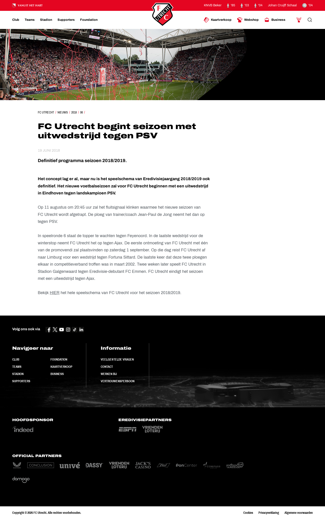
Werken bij (109, 374)
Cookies (248, 513)
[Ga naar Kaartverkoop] (218, 20)
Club (15, 359)
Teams (17, 367)
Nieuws (62, 112)
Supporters (21, 381)
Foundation (58, 359)
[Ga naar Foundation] (89, 20)
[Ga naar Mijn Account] (299, 20)
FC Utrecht (46, 112)
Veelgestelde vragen (117, 359)
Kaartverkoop (61, 367)
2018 (74, 112)
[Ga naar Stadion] (46, 20)
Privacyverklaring (268, 513)
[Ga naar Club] (15, 20)
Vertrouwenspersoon (117, 381)
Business (57, 374)
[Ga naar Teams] (30, 20)
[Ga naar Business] (274, 20)
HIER (55, 292)
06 (81, 112)
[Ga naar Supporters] (66, 20)
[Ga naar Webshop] (248, 20)
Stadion (18, 374)
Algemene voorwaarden (298, 513)
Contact (107, 367)
